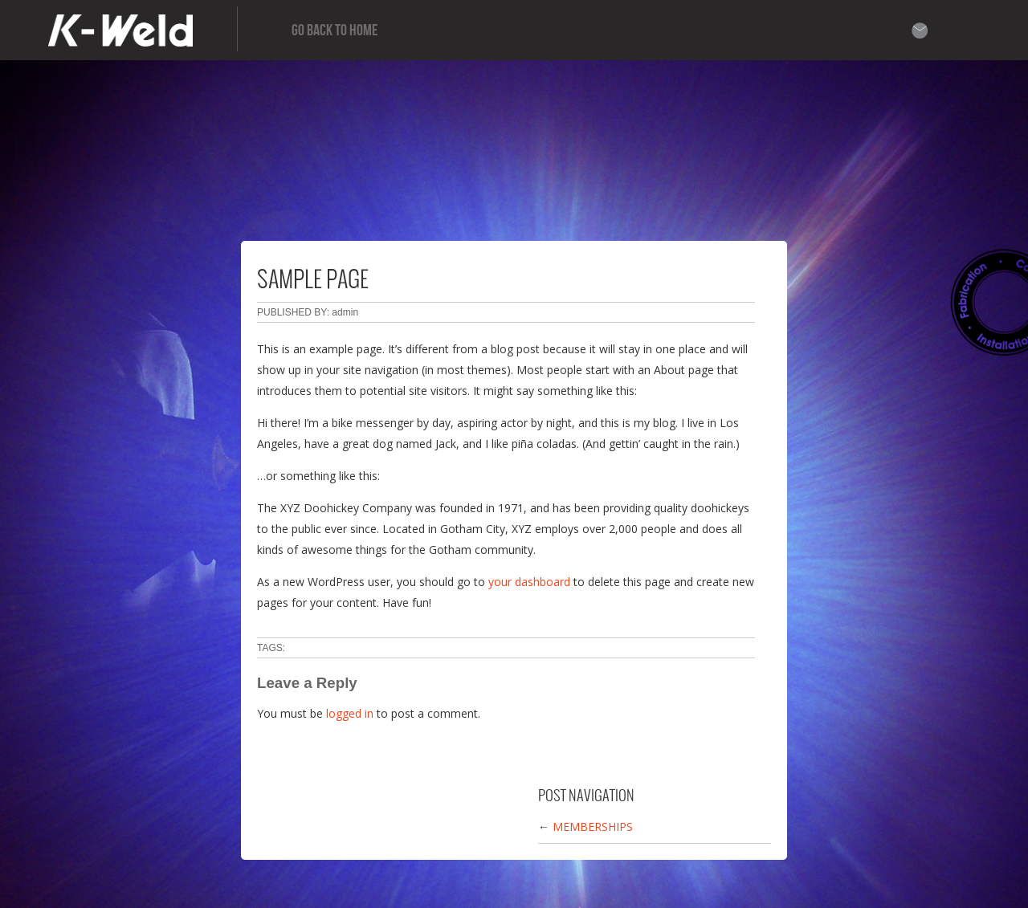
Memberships (593, 826)
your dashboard (529, 581)
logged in (349, 713)
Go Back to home (334, 30)
